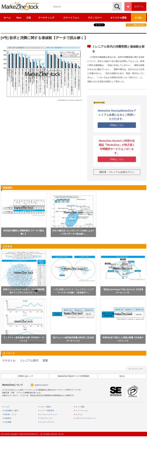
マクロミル (8, 360)
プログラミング (46, 418)
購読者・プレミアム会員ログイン (116, 172)
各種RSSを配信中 (41, 385)
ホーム (7, 17)
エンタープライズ (47, 422)
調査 (45, 360)
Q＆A (121, 376)
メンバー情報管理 (47, 411)
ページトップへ (137, 369)
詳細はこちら (117, 125)
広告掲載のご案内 (11, 411)
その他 (137, 17)
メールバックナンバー (48, 414)
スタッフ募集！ (46, 407)
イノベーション (82, 411)
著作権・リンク (10, 414)
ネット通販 (80, 407)
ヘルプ (7, 407)
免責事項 (7, 418)
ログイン (134, 6)
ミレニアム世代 (29, 360)
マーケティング (46, 17)
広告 (28, 17)
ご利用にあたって (25, 376)
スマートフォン (71, 17)
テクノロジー (95, 17)
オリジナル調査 (118, 17)
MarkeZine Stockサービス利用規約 (73, 376)
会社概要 (7, 422)
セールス (79, 414)
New (18, 17)
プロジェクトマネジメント (86, 418)
